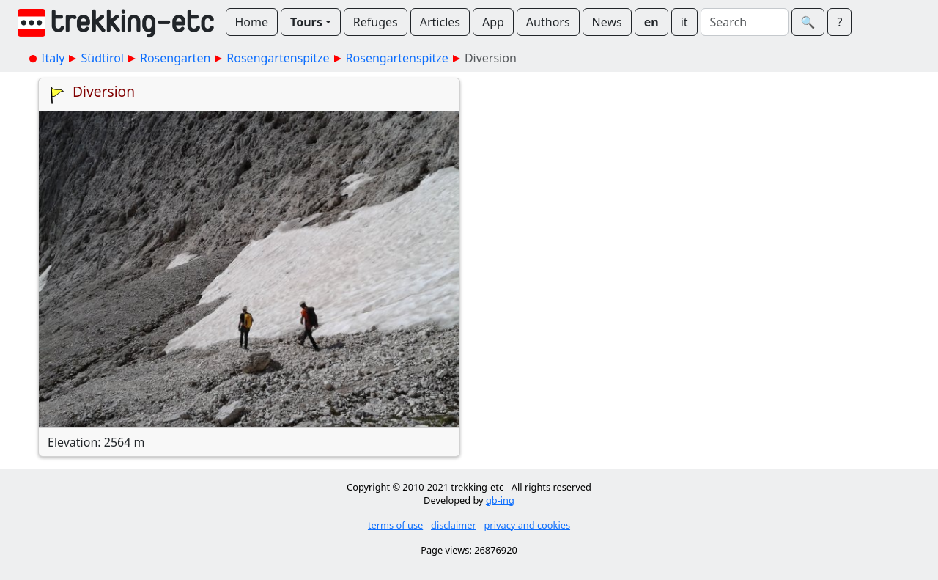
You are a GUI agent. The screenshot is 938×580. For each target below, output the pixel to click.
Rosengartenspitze (277, 58)
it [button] (684, 22)
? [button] (839, 22)
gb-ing (500, 500)
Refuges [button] (375, 22)
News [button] (607, 22)
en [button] (651, 22)
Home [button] (252, 22)
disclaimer (453, 525)
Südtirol (102, 58)
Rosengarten (175, 58)
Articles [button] (440, 22)
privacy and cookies (527, 525)
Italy (52, 58)
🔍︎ (808, 22)
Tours (306, 22)
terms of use (395, 525)
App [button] (493, 22)
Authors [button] (548, 22)
